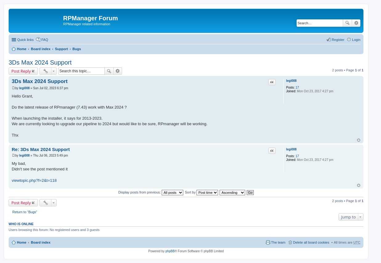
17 (297, 87)
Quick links (25, 40)
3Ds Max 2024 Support (40, 62)
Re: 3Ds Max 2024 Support (41, 149)
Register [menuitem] (338, 40)
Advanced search (356, 23)
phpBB (170, 251)
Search (347, 23)
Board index (41, 49)
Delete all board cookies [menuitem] (311, 242)
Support (61, 49)
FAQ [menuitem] (44, 40)
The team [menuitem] (278, 242)
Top (358, 140)
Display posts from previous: (150, 192)
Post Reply (21, 71)
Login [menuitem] (356, 40)
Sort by (201, 192)
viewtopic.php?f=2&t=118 (34, 180)
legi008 (291, 80)
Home (21, 49)
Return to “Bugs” (24, 212)
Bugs (76, 49)
